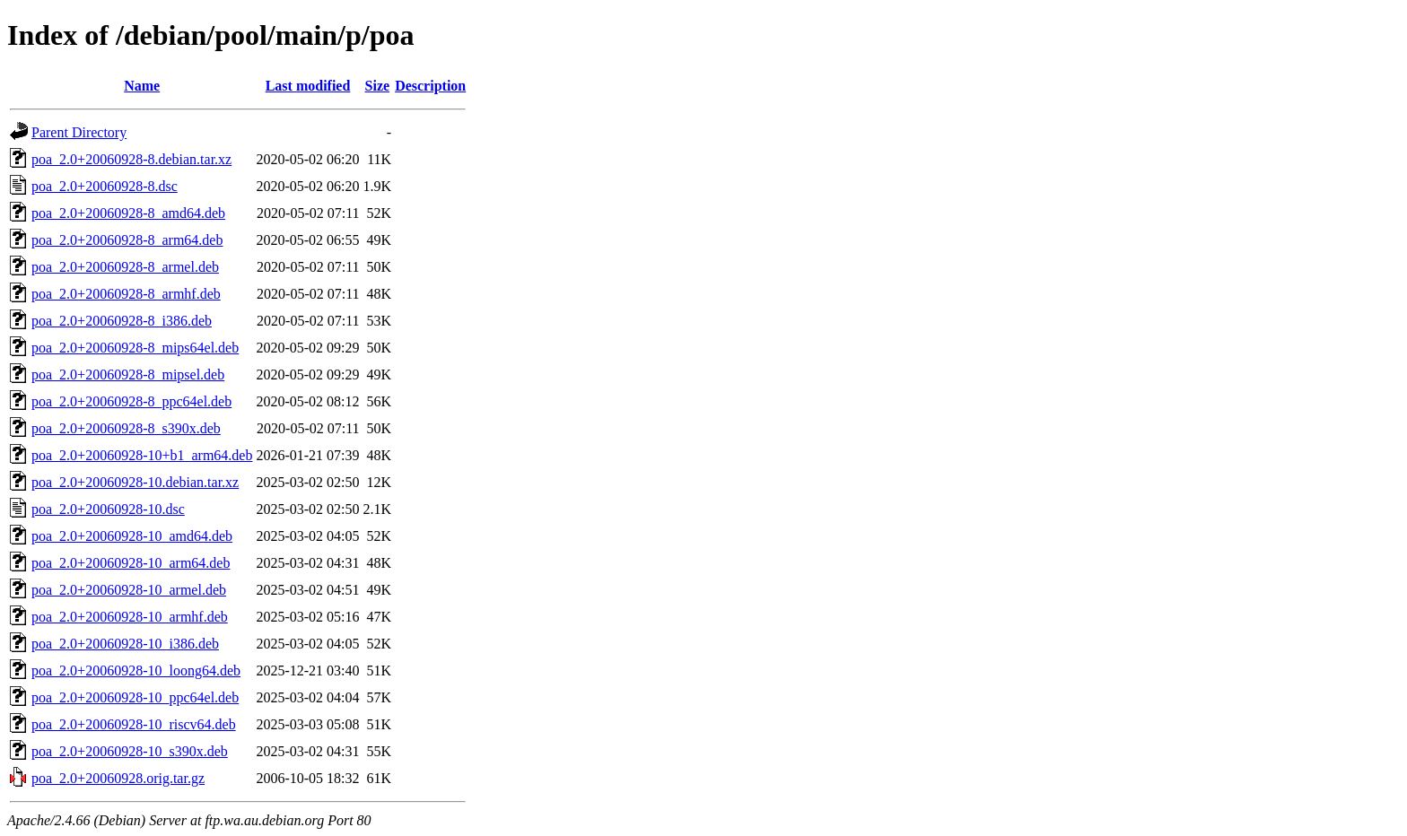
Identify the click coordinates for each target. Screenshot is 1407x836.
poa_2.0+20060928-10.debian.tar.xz (135, 482)
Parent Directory (79, 132)
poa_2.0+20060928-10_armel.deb (128, 589)
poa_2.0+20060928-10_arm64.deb (130, 562)
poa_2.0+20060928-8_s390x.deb (126, 428)
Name (142, 85)
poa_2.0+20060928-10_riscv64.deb (133, 724)
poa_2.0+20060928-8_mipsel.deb (127, 374)
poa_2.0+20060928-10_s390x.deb (129, 751)
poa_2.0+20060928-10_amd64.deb (131, 536)
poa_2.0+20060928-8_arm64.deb (127, 240)
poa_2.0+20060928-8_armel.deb (125, 266)
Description (430, 85)
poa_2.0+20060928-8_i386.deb (121, 320)
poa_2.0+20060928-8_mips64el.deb (135, 347)
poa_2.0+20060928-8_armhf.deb (126, 293)
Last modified (308, 85)
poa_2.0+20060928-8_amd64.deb (128, 213)
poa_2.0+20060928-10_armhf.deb (129, 616)
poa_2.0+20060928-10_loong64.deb (135, 670)
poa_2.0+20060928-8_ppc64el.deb (131, 401)
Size (377, 85)
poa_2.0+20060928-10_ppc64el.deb (135, 697)
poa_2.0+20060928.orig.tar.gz (118, 778)
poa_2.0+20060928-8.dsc (104, 186)
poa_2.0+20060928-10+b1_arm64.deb (141, 455)
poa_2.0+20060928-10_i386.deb (125, 643)
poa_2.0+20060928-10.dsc (108, 509)
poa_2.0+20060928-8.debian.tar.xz (131, 159)
